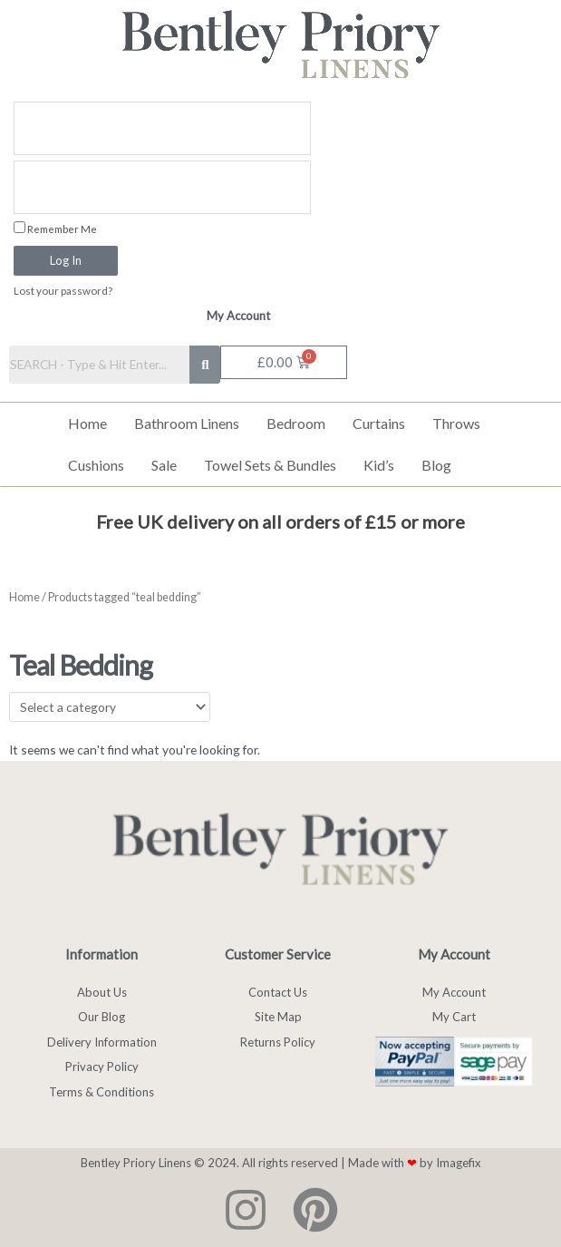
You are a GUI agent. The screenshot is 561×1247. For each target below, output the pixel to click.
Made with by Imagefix (414, 1162)
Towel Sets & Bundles (270, 464)
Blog (436, 464)
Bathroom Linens (186, 423)
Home (87, 423)
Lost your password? (63, 291)
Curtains (379, 423)
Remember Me (55, 228)
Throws (456, 423)
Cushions (96, 464)
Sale (164, 464)
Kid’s (378, 464)
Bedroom (295, 423)
